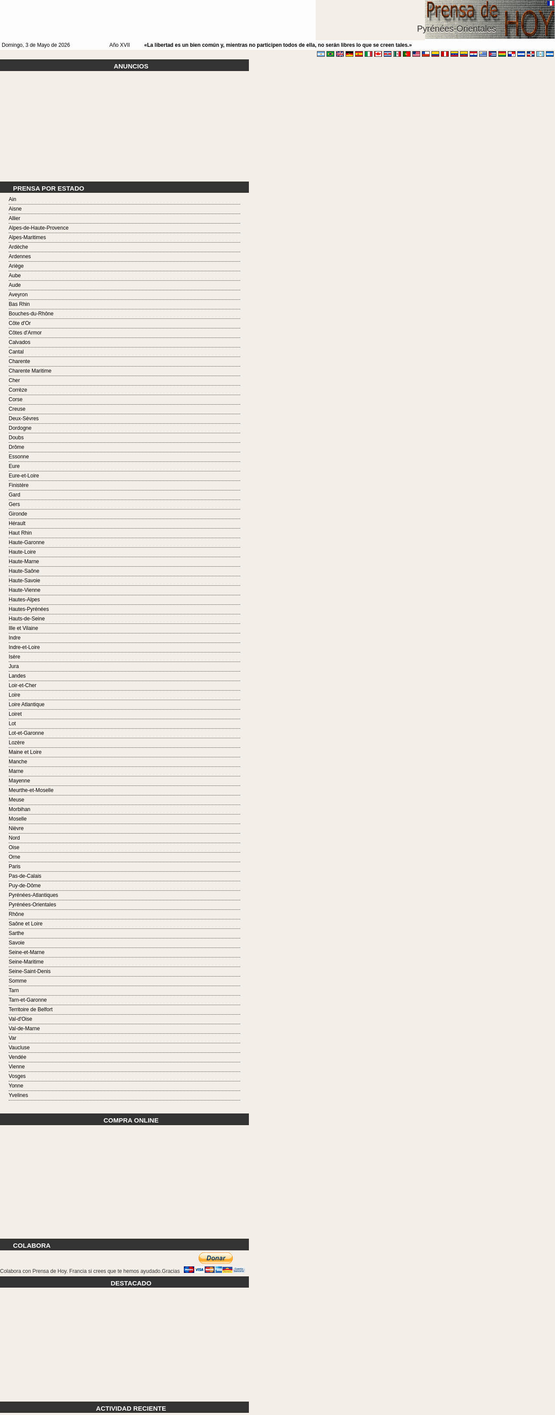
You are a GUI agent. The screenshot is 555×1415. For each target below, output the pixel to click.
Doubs (16, 438)
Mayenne (19, 781)
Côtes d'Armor (25, 333)
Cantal (16, 352)
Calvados (19, 342)
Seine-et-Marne (27, 952)
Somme (17, 981)
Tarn (14, 990)
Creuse (17, 409)
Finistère (19, 485)
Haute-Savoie (24, 581)
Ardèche (18, 247)
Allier (14, 218)
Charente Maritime (30, 371)
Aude (15, 285)
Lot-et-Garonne (26, 733)
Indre (14, 638)
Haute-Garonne (27, 542)
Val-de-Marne (24, 1029)
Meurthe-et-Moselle (31, 790)
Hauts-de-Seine (27, 619)
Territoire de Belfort (30, 1009)
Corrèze (18, 390)
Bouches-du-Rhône (31, 314)
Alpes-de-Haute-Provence (39, 228)
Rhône (16, 914)
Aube (15, 276)
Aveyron (18, 295)
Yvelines (18, 1095)
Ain (12, 199)
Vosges (17, 1076)
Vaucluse (19, 1048)
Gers (14, 504)
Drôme (16, 447)
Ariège (16, 266)
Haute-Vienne (24, 590)
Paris (14, 866)
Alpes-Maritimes (27, 237)
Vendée (17, 1057)
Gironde (18, 514)
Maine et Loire (25, 752)
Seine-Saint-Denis (30, 971)
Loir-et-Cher (22, 685)
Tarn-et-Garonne (28, 1000)
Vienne (17, 1067)
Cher (14, 380)
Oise (14, 847)
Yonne (16, 1086)
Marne (16, 771)
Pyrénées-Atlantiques (33, 895)
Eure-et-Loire (24, 476)
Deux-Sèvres (24, 418)
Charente (19, 361)
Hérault (17, 523)
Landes (17, 676)
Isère (14, 657)
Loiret (15, 714)
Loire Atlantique (27, 704)
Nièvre (16, 828)
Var (12, 1038)
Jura (14, 666)
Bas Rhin (19, 304)
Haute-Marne (24, 561)
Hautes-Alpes (24, 600)
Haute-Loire (22, 552)
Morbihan (19, 809)
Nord (14, 838)
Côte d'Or (20, 323)
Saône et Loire (25, 924)
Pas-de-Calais (25, 876)
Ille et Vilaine (23, 628)
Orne (14, 857)
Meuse (16, 800)
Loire (14, 695)
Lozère (17, 743)
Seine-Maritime (26, 962)
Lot (12, 723)
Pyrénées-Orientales (32, 905)
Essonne (19, 457)
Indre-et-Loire (24, 647)
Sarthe (16, 933)
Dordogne (20, 428)
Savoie (17, 943)
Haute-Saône (24, 571)
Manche (18, 762)
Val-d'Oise (20, 1019)
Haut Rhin (20, 533)
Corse (16, 399)
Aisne (15, 209)
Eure (14, 466)
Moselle (17, 819)
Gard (14, 495)
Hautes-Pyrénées (29, 609)
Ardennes (20, 256)
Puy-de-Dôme (25, 886)
